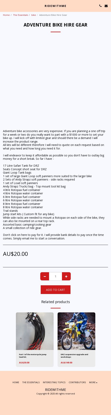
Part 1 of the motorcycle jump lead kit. (32, 355)
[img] (35, 331)
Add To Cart (55, 290)
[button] (4, 6)
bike (33, 14)
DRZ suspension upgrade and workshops (74, 355)
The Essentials (20, 14)
